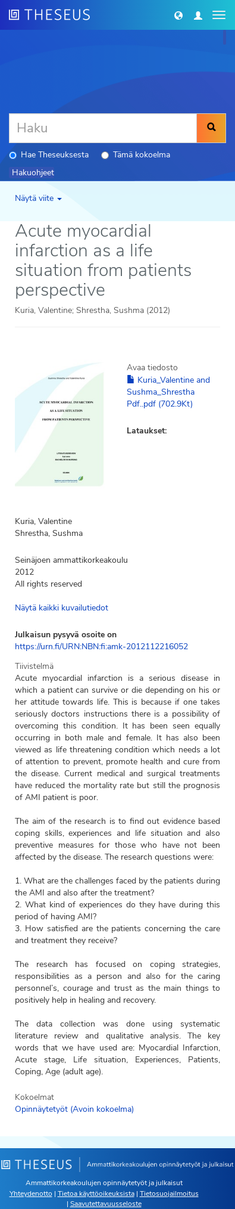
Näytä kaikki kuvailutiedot (61, 607)
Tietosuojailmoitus (169, 1193)
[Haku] (103, 128)
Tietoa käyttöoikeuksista (96, 1193)
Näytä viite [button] (38, 198)
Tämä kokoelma (135, 154)
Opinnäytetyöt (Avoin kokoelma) (74, 1109)
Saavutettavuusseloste (106, 1203)
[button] (178, 15)
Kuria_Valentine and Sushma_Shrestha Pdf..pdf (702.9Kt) (168, 392)
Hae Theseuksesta (49, 154)
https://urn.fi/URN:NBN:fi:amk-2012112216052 (101, 646)
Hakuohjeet (33, 172)
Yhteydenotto (31, 1193)
